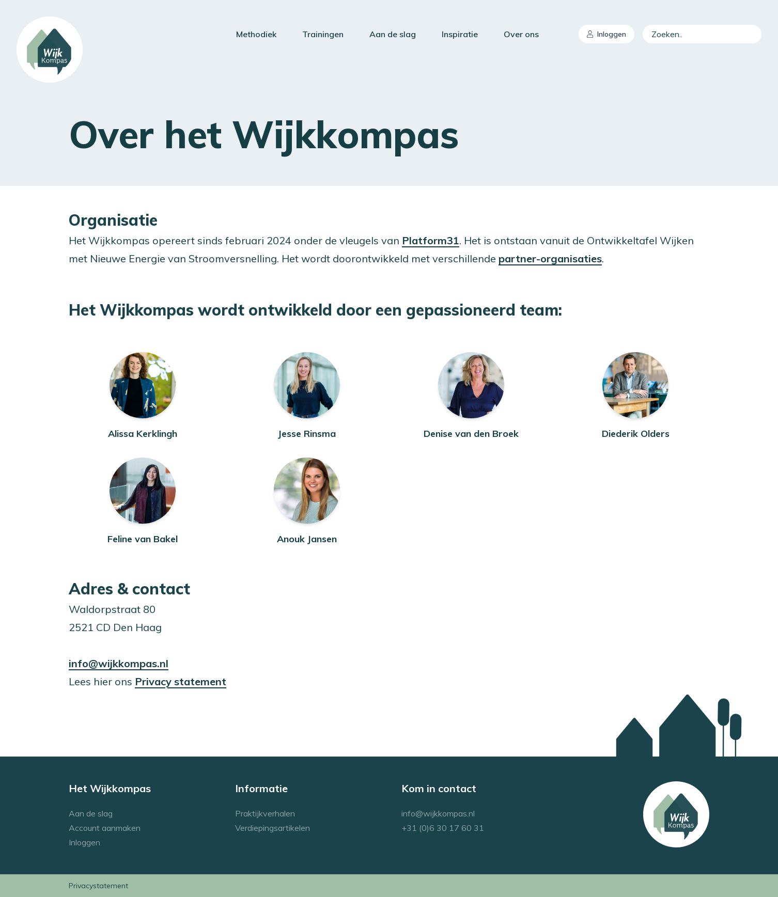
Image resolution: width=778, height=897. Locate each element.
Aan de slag (392, 34)
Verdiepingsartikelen (272, 828)
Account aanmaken (105, 828)
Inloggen (606, 34)
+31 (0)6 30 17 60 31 (442, 828)
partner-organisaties (550, 258)
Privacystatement (98, 885)
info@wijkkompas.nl (118, 663)
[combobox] (702, 34)
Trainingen (323, 34)
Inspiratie (460, 34)
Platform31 (430, 240)
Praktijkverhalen (265, 813)
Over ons (521, 34)
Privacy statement (180, 681)
